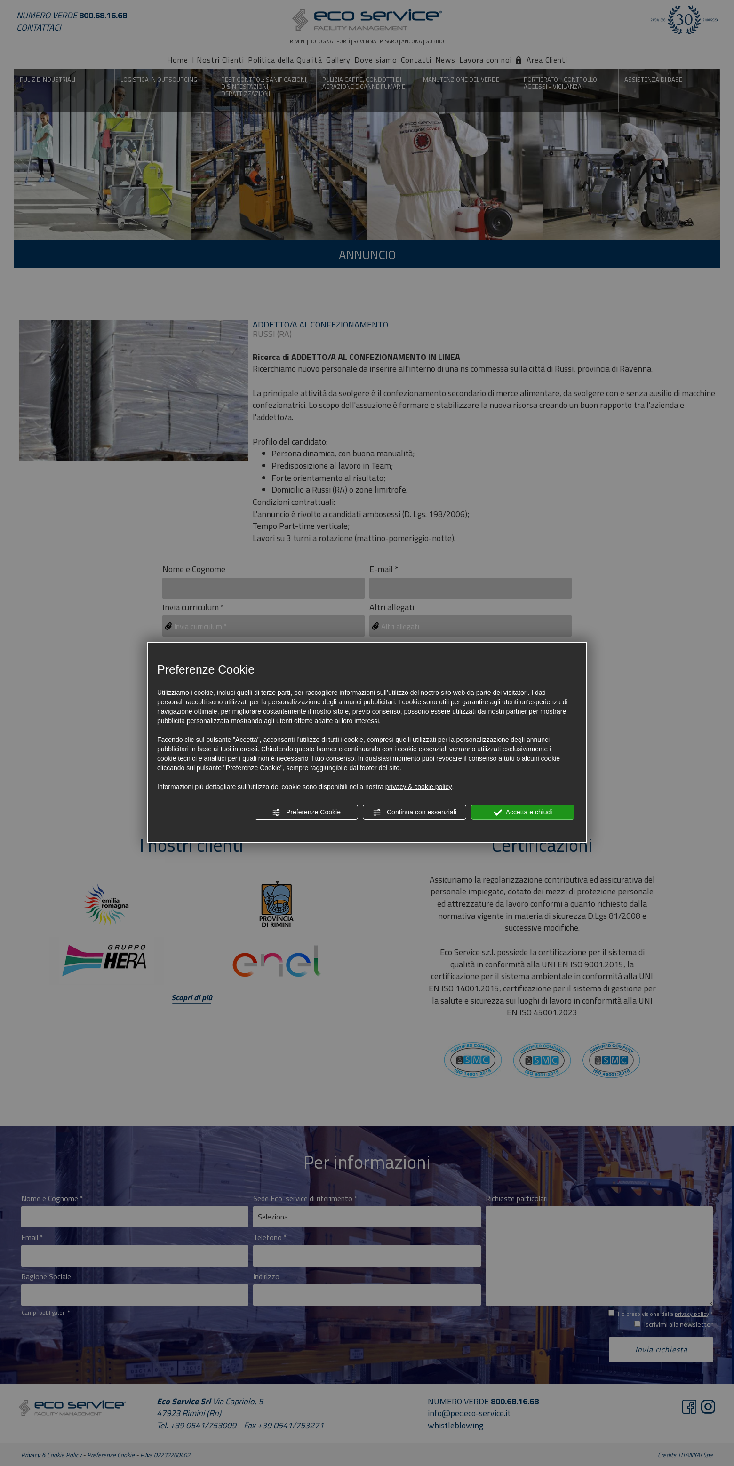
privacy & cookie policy (418, 786)
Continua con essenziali (414, 812)
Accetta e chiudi (523, 812)
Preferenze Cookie (306, 812)
